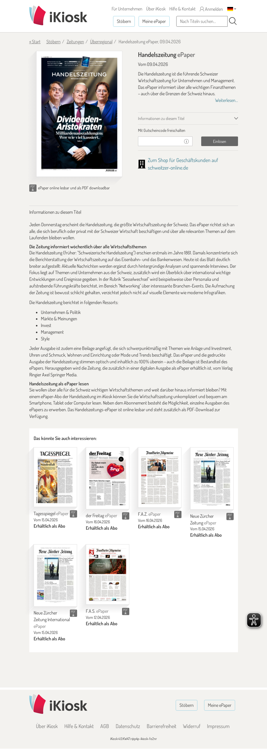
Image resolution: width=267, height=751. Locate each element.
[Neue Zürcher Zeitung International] (55, 575)
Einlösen (219, 141)
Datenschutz (128, 726)
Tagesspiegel (51, 513)
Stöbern (124, 21)
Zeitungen (75, 41)
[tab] (188, 130)
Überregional (101, 41)
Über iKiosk (156, 9)
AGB (104, 726)
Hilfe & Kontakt (182, 9)
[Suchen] (233, 21)
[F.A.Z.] (159, 477)
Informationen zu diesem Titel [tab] (161, 118)
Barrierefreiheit (161, 726)
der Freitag (101, 515)
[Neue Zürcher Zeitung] (212, 478)
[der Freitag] (107, 478)
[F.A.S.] (107, 574)
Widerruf (191, 726)
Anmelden (211, 9)
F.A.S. (97, 611)
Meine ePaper (154, 21)
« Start (35, 41)
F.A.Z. (149, 514)
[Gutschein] (159, 141)
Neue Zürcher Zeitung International (52, 619)
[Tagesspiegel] (55, 477)
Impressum (218, 726)
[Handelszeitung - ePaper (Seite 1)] (79, 114)
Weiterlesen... (226, 100)
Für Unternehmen (127, 9)
